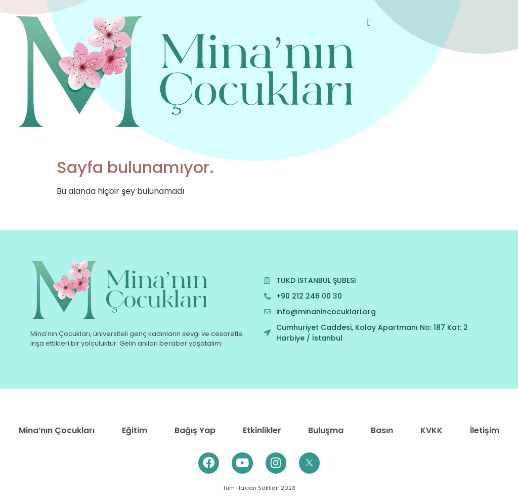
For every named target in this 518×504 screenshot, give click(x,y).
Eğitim (134, 430)
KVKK (431, 430)
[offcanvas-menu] (369, 22)
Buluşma (325, 430)
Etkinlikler (262, 430)
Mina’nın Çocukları (57, 430)
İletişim (484, 430)
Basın (382, 430)
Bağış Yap (195, 430)
